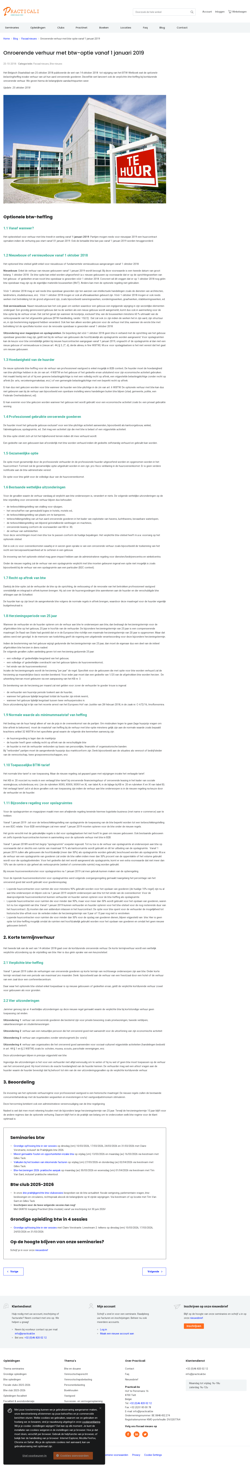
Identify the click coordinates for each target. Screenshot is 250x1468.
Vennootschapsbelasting (78, 1379)
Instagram (154, 1434)
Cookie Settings (153, 1454)
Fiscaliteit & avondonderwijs (18, 1401)
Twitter (145, 1434)
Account (207, 11)
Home (6, 38)
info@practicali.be (25, 1333)
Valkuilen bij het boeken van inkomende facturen (40, 1162)
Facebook (128, 1434)
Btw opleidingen (12, 1379)
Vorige (14, 1271)
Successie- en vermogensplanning (83, 1401)
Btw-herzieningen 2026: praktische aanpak (37, 1170)
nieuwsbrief (41, 1250)
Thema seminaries (13, 1368)
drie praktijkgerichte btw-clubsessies (43, 1192)
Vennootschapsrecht (76, 1374)
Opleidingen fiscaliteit (15, 1395)
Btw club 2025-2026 (14, 1390)
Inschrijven (194, 1326)
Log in (103, 1329)
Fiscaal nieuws (29, 38)
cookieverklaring (91, 1421)
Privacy (136, 1454)
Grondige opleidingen (15, 1374)
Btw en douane (72, 1368)
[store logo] (21, 11)
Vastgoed (69, 1395)
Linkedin (137, 1434)
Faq (127, 1374)
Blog (15, 38)
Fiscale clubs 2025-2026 (16, 1384)
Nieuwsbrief (131, 1379)
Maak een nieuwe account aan (117, 1333)
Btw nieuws (56, 63)
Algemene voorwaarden (115, 1454)
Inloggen (220, 11)
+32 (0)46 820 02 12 (35, 1337)
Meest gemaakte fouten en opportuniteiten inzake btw (44, 1154)
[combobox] (164, 12)
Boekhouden (71, 1390)
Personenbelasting (74, 1384)
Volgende (153, 1271)
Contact (129, 1368)
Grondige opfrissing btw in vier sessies (35, 1145)
